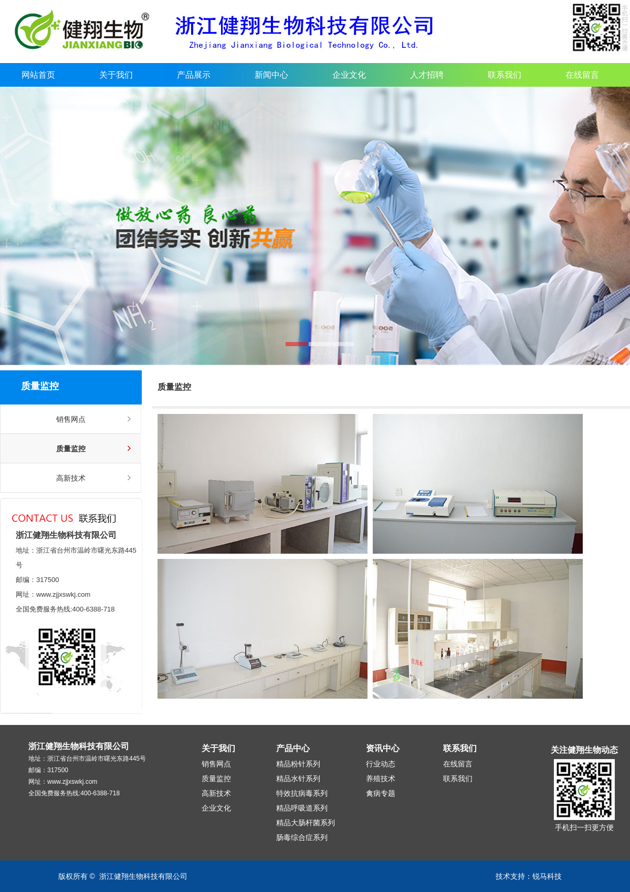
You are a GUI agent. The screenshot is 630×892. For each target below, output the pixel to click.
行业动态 (380, 764)
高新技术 (71, 478)
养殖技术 (380, 778)
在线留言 (582, 74)
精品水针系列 (298, 778)
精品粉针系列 (298, 764)
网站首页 (38, 74)
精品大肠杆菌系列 (305, 822)
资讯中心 (383, 748)
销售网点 (71, 419)
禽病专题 (380, 793)
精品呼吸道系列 (302, 808)
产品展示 (194, 74)
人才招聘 (427, 74)
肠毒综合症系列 (302, 837)
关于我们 (116, 74)
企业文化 (349, 74)
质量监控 (71, 448)
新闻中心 (271, 74)
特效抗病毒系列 (302, 793)
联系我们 (504, 74)
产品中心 (293, 748)
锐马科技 (547, 876)
